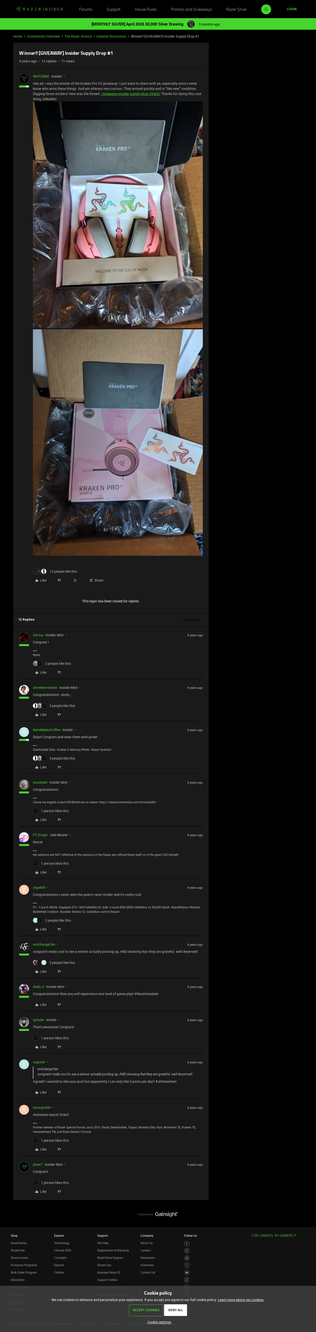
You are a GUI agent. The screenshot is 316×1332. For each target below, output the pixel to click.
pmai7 (38, 1164)
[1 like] (51, 810)
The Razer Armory (78, 36)
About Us (146, 1243)
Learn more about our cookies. (241, 1299)
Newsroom (147, 1258)
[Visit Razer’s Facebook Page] (187, 1244)
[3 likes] (54, 705)
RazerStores (19, 1243)
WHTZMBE (41, 76)
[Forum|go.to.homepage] (39, 9)
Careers (145, 1250)
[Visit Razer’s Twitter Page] (187, 1265)
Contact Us (147, 1272)
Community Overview (43, 36)
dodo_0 (38, 986)
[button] (292, 9)
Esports (59, 1265)
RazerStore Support (110, 1258)
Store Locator (19, 1258)
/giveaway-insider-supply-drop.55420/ (131, 93)
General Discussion (111, 36)
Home (17, 36)
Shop (14, 1235)
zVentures (147, 1265)
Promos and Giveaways (191, 9)
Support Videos (107, 1280)
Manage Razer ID (108, 1272)
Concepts (60, 1258)
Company (146, 1235)
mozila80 (40, 782)
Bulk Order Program (24, 1272)
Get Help (103, 1243)
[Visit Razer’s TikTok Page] (187, 1280)
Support (113, 9)
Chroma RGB (62, 1250)
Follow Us (190, 1235)
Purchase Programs (24, 1265)
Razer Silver (236, 9)
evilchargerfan (44, 944)
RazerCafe (18, 1250)
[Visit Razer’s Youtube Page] (187, 1273)
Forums (85, 9)
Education (17, 1280)
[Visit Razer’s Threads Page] (187, 1258)
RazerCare (104, 1265)
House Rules (146, 9)
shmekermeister (45, 687)
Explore (59, 1235)
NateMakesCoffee (46, 729)
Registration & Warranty (113, 1250)
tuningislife (42, 1107)
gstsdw (38, 1019)
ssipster (39, 1062)
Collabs (59, 1272)
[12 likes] (55, 571)
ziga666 (39, 887)
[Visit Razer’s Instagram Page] (187, 1251)
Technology (61, 1243)
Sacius (38, 635)
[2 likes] (52, 663)
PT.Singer (40, 834)
